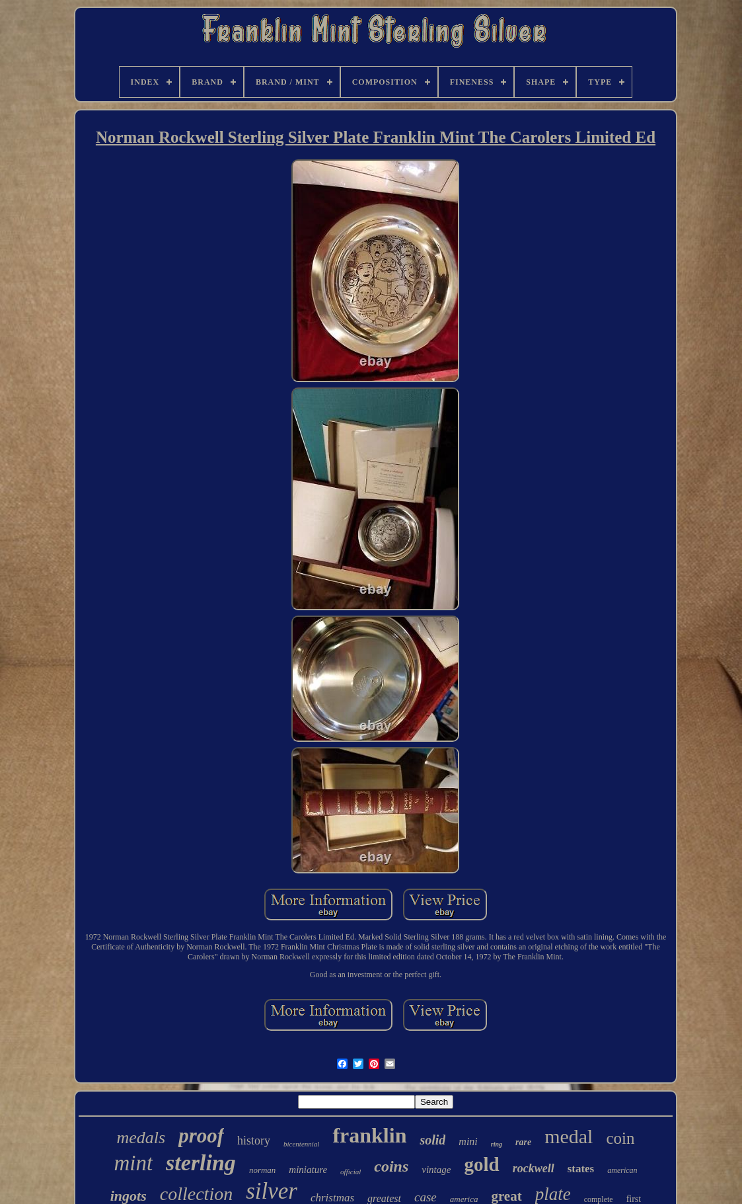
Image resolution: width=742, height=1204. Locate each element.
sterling (201, 1162)
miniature (308, 1169)
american (622, 1170)
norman (262, 1170)
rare (523, 1142)
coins (391, 1166)
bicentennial (301, 1144)
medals (140, 1137)
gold (481, 1164)
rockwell (533, 1168)
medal (568, 1136)
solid (432, 1140)
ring (496, 1144)
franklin (369, 1135)
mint (133, 1163)
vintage (436, 1169)
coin (620, 1138)
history (253, 1140)
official (350, 1172)
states (581, 1168)
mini (468, 1141)
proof (201, 1135)
